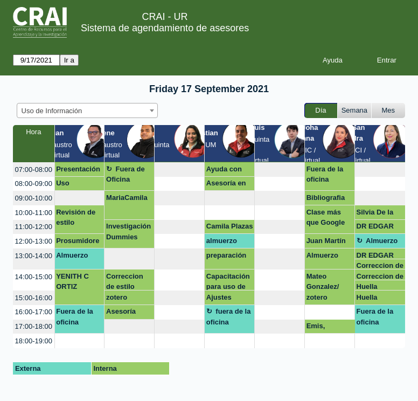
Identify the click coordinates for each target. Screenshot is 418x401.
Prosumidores (77, 242)
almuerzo (221, 241)
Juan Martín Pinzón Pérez (328, 242)
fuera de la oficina (228, 316)
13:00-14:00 (33, 256)
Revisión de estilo (75, 217)
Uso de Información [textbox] (52, 111)
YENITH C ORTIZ (72, 281)
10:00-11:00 (33, 213)
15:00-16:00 (33, 298)
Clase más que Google (325, 217)
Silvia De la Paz (375, 214)
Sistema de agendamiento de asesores (165, 28)
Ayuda (333, 60)
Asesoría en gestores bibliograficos (229, 185)
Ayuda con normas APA (227, 171)
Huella (367, 286)
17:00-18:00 (33, 326)
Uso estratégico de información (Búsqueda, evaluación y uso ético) (77, 185)
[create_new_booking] (179, 169)
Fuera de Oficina (125, 174)
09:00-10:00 (33, 198)
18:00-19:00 (33, 341)
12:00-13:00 (33, 241)
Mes (388, 110)
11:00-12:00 (33, 227)
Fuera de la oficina (325, 174)
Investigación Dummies (128, 231)
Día (320, 110)
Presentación (78, 169)
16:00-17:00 (33, 312)
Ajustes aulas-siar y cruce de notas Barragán (225, 299)
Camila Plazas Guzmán (229, 228)
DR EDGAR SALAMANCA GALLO (379, 228)
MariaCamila (127, 197)
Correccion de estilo (380, 265)
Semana (354, 110)
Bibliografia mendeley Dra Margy (329, 199)
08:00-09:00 (33, 183)
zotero (116, 297)
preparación (226, 255)
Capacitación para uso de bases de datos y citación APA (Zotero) (228, 281)
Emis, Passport (321, 328)
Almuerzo (382, 241)
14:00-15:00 (33, 277)
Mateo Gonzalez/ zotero (322, 286)
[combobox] (87, 110)
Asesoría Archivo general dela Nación (126, 313)
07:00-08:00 (33, 169)
